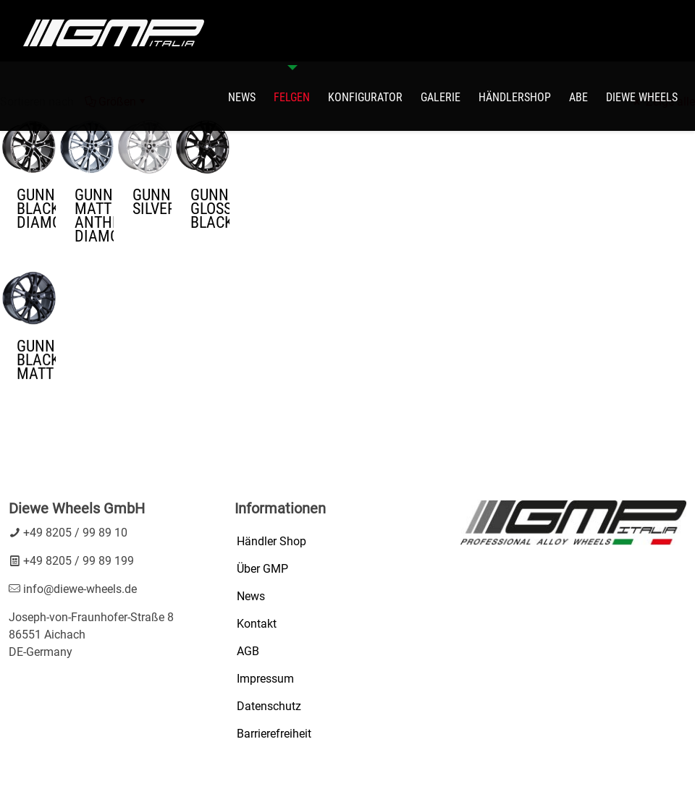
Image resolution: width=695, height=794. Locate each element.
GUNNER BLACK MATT (36, 352)
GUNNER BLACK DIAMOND (36, 208)
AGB (248, 651)
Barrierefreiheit (274, 733)
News (251, 596)
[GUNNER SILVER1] (145, 147)
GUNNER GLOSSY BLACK (209, 208)
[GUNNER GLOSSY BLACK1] (202, 147)
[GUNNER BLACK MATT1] (29, 290)
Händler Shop (271, 541)
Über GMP (262, 569)
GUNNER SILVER (152, 202)
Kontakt (257, 624)
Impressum (265, 679)
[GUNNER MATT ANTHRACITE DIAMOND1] (87, 147)
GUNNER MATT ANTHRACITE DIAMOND (94, 215)
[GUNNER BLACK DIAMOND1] (29, 147)
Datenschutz (269, 706)
